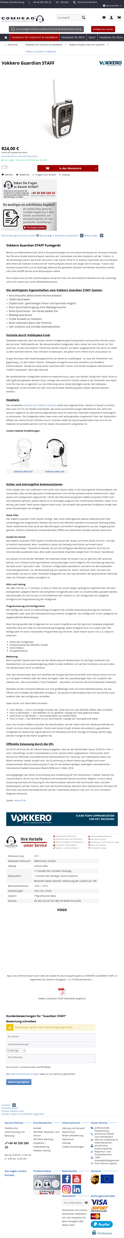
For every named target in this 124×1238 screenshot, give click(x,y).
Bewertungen (93, 235)
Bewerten (23, 174)
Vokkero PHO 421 (23, 471)
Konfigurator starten (103, 29)
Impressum (68, 1139)
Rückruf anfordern (87, 2)
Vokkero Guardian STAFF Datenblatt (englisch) (62, 998)
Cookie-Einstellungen (73, 1146)
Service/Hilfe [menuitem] (111, 5)
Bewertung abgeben (19, 1081)
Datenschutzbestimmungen (24, 1073)
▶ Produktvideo (58, 235)
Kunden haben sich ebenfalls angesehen (23, 1114)
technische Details (26, 235)
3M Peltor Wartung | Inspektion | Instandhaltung (44, 1143)
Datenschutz (68, 1131)
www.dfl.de (20, 800)
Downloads (75, 235)
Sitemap (66, 1142)
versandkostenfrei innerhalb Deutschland (19, 156)
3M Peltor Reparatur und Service (46, 1133)
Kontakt (64, 2)
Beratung (43, 235)
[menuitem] (71, 17)
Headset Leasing (41, 1150)
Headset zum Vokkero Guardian (40, 405)
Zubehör (9, 1105)
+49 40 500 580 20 (42, 2)
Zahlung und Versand (73, 1128)
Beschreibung (9, 235)
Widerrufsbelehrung (72, 1135)
